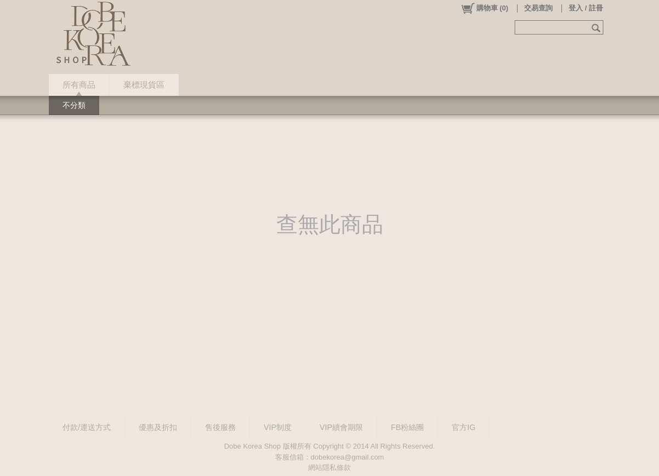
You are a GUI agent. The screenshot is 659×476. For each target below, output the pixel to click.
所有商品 (79, 84)
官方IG (463, 427)
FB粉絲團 (407, 427)
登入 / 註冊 (586, 8)
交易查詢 (538, 8)
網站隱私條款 (329, 467)
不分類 (74, 105)
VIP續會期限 (341, 427)
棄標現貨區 (143, 84)
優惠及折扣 (158, 427)
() (484, 8)
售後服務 (220, 427)
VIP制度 (278, 427)
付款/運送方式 (87, 427)
